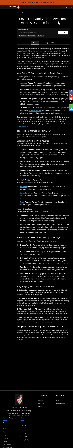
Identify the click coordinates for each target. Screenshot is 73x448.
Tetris (22, 202)
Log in (64, 7)
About (35, 42)
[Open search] (70, 7)
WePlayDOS (59, 400)
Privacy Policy (25, 440)
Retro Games (7, 444)
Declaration (24, 431)
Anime (5, 441)
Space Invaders (26, 193)
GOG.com (54, 119)
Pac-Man (23, 186)
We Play (13, 7)
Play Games (49, 43)
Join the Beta (63, 33)
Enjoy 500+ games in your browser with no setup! (37, 2)
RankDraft (41, 403)
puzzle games (61, 108)
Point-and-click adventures (45, 108)
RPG (4, 435)
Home (18, 13)
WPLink (40, 406)
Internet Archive (22, 126)
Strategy (5, 423)
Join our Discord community (19, 415)
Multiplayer (6, 426)
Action (5, 432)
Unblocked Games (8, 447)
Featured (5, 438)
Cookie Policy (25, 434)
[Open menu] (2, 7)
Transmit (40, 400)
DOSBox (22, 119)
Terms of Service (26, 437)
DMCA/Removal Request (25, 427)
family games (21, 53)
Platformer (6, 429)
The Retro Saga (60, 403)
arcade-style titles (35, 110)
